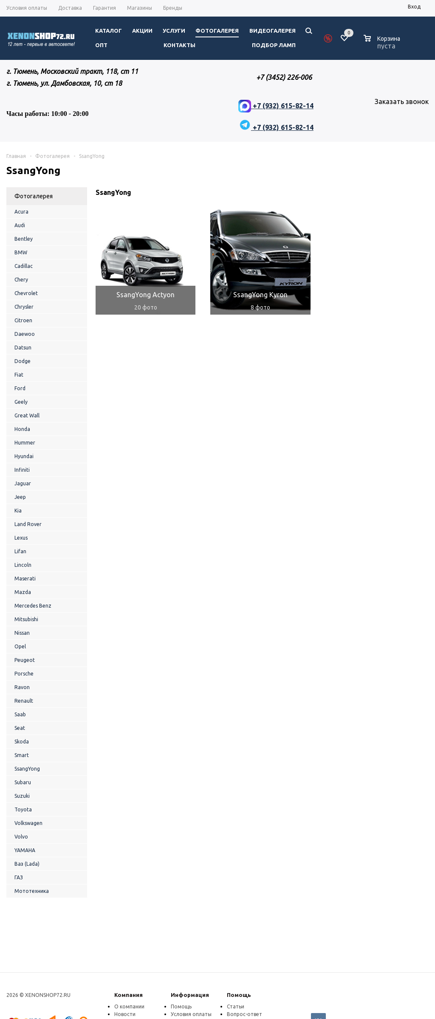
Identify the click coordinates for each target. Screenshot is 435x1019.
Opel (20, 646)
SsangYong (27, 768)
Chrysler (24, 307)
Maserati (25, 578)
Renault (23, 701)
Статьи (235, 1006)
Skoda (21, 741)
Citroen (23, 320)
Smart (21, 755)
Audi (19, 225)
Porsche (24, 673)
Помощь (239, 995)
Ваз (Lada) (27, 864)
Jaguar (22, 483)
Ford (19, 388)
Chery (21, 279)
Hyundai (24, 456)
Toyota (23, 809)
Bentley (23, 239)
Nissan (22, 633)
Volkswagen (28, 823)
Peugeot (24, 660)
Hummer (24, 442)
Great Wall (27, 415)
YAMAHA (24, 850)
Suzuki (22, 796)
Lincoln (22, 565)
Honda (22, 429)
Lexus (21, 537)
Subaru (22, 782)
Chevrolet (26, 293)
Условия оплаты (191, 1014)
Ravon (22, 687)
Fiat (18, 374)
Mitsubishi (26, 619)
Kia (18, 510)
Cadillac (23, 266)
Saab (20, 714)
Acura (21, 211)
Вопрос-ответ (244, 1014)
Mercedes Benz (32, 605)
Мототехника (31, 891)
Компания (128, 995)
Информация (190, 995)
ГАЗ (18, 877)
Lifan (20, 551)
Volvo (21, 836)
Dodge (22, 361)
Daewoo (24, 334)
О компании (129, 1006)
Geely (21, 402)
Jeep (20, 497)
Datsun (22, 347)
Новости (125, 1014)
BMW (20, 252)
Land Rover (28, 524)
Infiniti (22, 470)
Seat (19, 728)
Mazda (22, 592)
